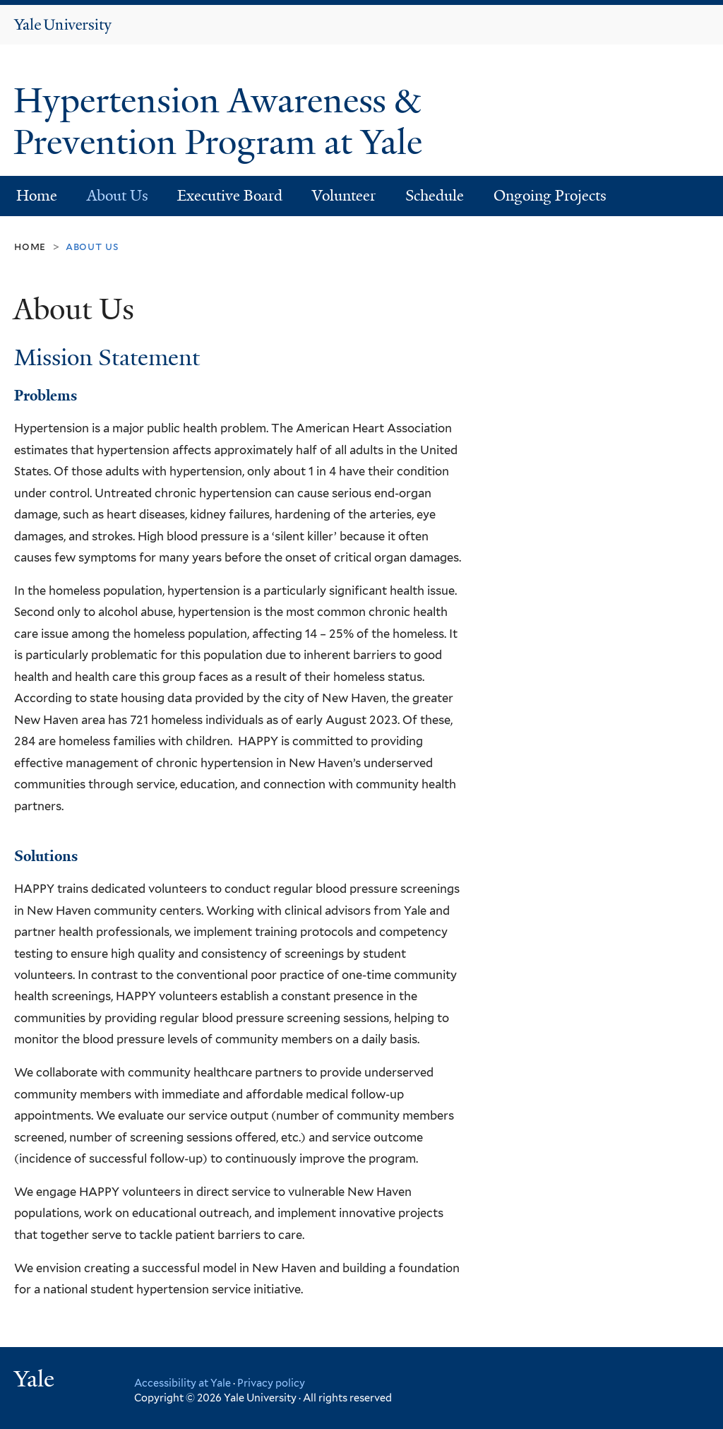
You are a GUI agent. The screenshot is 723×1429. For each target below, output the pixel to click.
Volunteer (344, 196)
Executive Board (229, 196)
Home (36, 196)
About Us (117, 196)
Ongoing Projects (550, 196)
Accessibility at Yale (182, 1383)
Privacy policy (271, 1383)
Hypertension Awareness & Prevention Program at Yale (222, 121)
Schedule (434, 196)
